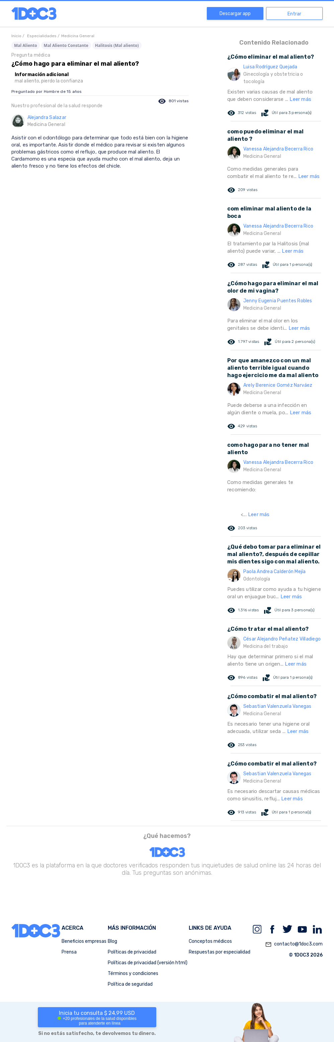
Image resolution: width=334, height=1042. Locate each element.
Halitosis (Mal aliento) (117, 45)
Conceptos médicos (210, 941)
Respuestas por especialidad (219, 952)
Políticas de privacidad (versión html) (147, 963)
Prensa (69, 952)
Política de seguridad (130, 984)
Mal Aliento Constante (66, 45)
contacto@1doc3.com (294, 944)
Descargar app (235, 13)
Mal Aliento (25, 45)
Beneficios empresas (84, 941)
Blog (112, 941)
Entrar (294, 14)
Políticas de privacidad (132, 952)
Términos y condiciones (133, 973)
